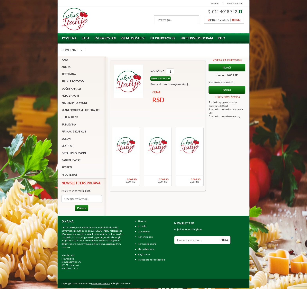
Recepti (66, 168)
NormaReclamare (100, 284)
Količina (156, 71)
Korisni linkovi (145, 237)
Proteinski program (197, 38)
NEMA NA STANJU (159, 78)
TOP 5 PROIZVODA (227, 97)
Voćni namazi (71, 89)
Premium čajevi (133, 38)
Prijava (81, 208)
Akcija (65, 67)
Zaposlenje (144, 232)
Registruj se (144, 255)
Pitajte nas (69, 175)
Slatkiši (66, 146)
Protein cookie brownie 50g (225, 116)
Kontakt (142, 227)
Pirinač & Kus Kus (73, 132)
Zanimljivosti (71, 160)
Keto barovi (70, 96)
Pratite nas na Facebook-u (151, 260)
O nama (142, 222)
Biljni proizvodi (162, 38)
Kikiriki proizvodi (74, 103)
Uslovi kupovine (146, 250)
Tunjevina (68, 124)
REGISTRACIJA (235, 3)
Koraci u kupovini (147, 244)
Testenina (68, 74)
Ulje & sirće (69, 117)
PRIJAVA (215, 3)
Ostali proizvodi (73, 153)
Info (221, 38)
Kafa (85, 38)
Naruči (227, 67)
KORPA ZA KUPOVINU (227, 60)
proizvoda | (224, 19)
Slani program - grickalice (80, 110)
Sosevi (66, 139)
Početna (69, 38)
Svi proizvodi (105, 38)
